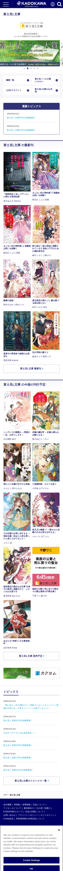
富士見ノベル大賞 (44, 80)
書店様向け (29, 808)
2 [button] (28, 68)
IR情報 (17, 804)
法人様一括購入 (43, 808)
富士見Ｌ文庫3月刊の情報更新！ (18, 720)
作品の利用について (34, 811)
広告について (39, 804)
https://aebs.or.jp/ (11, 856)
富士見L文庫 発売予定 (30, 656)
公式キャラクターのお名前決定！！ (19, 733)
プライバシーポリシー (28, 815)
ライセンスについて (12, 808)
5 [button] (38, 68)
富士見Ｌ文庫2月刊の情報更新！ (18, 745)
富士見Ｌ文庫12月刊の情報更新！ (18, 770)
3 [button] (31, 68)
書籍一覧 (10, 80)
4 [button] (35, 68)
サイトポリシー (47, 815)
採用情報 (26, 804)
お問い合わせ (9, 815)
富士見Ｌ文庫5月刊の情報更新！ (21, 118)
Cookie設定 (8, 818)
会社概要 (7, 804)
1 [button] (25, 68)
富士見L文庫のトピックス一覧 (31, 780)
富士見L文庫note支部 (43, 90)
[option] (31, 53)
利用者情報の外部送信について (30, 818)
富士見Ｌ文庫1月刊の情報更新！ (18, 757)
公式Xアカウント (14, 90)
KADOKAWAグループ (13, 811)
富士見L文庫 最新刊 (30, 368)
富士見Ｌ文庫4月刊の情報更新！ (21, 130)
